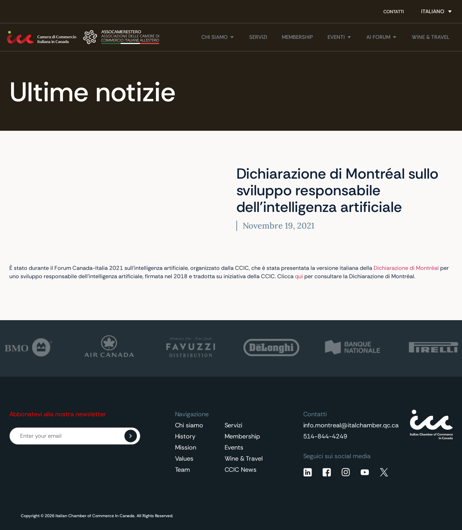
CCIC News (241, 469)
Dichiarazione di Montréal (406, 268)
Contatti (393, 12)
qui (299, 276)
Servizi (234, 425)
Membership (242, 436)
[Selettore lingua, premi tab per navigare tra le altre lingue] (436, 11)
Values (184, 458)
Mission (186, 447)
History (185, 436)
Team (182, 469)
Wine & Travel (244, 458)
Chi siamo (189, 425)
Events (234, 447)
